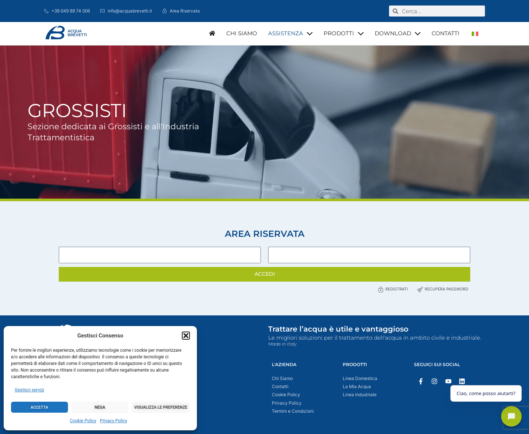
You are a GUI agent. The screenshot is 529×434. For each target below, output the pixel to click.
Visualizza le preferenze (160, 407)
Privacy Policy (113, 420)
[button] (186, 335)
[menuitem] (475, 33)
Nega (100, 407)
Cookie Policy (83, 420)
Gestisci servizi (29, 390)
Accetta (39, 407)
